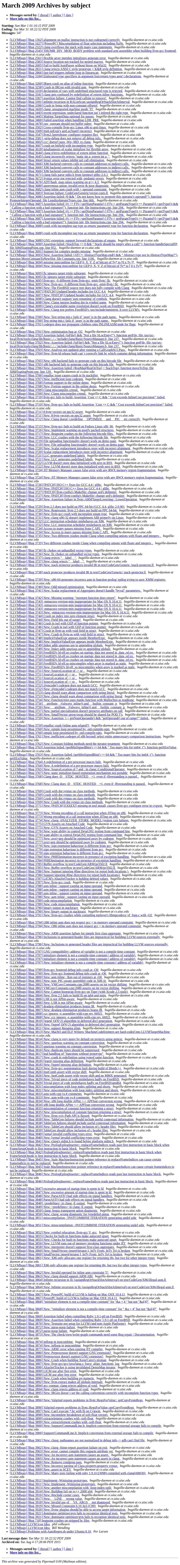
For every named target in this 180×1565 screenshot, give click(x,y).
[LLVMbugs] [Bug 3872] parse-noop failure (39, 1331)
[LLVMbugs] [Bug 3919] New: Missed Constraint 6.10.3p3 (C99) (53, 1506)
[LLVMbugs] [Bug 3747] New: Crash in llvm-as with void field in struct (57, 634)
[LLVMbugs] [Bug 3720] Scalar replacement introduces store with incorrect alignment (66, 452)
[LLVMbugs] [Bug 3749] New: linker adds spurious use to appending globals (60, 649)
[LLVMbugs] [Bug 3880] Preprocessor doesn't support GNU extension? (57, 1356)
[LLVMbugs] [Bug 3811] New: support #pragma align (45, 1028)
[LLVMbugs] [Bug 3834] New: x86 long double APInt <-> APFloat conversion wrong (66, 1101)
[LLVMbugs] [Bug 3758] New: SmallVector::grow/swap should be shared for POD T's (66, 714)
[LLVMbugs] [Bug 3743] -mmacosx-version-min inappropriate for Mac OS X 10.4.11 (66, 601)
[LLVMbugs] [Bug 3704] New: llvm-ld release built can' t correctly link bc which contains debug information (81, 353)
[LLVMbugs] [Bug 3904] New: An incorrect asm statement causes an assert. (60, 1455)
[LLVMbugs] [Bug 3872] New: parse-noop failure (43, 1327)
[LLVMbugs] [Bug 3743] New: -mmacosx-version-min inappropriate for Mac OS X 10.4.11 (70, 612)
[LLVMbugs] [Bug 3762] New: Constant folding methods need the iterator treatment (65, 743)
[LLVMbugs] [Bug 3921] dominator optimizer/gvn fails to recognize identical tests (64, 1513)
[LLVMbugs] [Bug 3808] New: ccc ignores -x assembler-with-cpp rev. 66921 (60, 1017)
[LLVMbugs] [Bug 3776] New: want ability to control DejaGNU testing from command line (70, 831)
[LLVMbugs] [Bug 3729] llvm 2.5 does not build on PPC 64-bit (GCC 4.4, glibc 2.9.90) (67, 506)
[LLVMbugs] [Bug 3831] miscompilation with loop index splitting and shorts (60, 1086)
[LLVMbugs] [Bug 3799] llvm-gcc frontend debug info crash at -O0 (54, 970)
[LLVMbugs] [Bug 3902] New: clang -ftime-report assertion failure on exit (59, 1447)
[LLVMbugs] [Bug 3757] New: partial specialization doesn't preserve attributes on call (66, 711)
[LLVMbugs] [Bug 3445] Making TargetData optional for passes (52, 116)
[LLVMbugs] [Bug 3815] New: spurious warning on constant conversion (57, 1042)
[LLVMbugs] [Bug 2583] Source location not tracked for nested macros (57, 61)
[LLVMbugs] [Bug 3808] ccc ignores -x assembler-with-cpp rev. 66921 (56, 1013)
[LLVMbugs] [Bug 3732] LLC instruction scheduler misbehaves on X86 (57, 521)
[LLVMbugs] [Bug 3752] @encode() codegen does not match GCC (54, 685)
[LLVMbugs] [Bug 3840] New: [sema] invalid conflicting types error (55, 1137)
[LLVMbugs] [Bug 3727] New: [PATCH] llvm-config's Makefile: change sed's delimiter (67, 495)
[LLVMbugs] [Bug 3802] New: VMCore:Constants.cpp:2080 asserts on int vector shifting (69, 984)
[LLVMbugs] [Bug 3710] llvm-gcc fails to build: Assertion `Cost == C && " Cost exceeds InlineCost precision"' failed (87, 397)
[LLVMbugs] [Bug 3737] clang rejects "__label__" (43, 557)
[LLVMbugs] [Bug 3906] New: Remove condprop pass (46, 1462)
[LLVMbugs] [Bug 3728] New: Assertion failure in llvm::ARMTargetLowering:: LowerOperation (74, 499)
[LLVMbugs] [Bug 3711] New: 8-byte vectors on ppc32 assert (51, 415)
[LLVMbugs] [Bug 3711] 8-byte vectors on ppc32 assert (47, 412)
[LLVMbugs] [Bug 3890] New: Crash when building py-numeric (52, 1378)
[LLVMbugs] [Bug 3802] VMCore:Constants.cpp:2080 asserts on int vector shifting (65, 988)
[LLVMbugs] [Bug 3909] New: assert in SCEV (41, 1469)
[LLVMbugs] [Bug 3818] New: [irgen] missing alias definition (51, 1064)
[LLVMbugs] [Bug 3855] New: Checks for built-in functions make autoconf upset (63, 1239)
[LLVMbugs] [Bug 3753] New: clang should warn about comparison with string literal (66, 696)
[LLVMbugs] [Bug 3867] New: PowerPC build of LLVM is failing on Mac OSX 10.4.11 (68, 1294)
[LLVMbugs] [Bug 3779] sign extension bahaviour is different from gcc (57, 849)
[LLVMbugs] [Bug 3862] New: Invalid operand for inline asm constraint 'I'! (59, 1272)
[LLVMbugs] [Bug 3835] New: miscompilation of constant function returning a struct (66, 1112)
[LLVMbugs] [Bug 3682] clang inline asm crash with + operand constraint (58, 189)
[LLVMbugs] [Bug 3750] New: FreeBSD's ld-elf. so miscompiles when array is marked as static (73, 667)
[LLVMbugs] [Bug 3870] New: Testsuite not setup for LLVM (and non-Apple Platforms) (68, 1323)
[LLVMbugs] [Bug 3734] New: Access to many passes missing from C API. (59, 532)
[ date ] (68, 15)
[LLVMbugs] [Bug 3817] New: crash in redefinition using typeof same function (62, 1057)
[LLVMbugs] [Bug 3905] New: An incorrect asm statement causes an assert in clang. (65, 1458)
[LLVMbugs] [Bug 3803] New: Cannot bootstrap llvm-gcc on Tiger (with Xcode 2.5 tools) (69, 991)
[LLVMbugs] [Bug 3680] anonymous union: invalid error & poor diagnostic (60, 185)
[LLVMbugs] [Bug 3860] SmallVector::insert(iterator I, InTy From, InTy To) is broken (66, 1254)
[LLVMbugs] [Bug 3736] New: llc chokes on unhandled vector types (55, 554)
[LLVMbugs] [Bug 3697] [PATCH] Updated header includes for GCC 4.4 (58, 291)
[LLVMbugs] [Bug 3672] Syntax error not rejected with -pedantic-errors (57, 178)
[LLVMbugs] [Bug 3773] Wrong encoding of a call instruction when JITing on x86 (64, 816)
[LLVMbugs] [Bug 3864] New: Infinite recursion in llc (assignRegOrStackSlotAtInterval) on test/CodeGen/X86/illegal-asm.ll (92, 1287)
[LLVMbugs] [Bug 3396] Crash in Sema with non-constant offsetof (54, 105)
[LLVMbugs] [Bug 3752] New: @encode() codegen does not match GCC (58, 689)
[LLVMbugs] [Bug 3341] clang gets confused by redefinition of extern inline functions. (67, 94)
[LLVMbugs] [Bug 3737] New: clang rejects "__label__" (47, 561)
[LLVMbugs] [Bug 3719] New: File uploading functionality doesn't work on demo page (67, 444)
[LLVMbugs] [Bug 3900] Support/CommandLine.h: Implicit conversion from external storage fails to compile (82, 1433)
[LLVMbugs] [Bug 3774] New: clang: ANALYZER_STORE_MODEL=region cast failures (69, 820)
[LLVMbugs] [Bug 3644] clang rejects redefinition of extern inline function (59, 153)
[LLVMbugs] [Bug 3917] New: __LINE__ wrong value (46, 1498)
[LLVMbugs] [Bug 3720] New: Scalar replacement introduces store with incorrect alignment (70, 448)
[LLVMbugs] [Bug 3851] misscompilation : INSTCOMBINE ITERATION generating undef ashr (73, 1218)
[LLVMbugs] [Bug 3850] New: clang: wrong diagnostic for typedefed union (60, 1214)
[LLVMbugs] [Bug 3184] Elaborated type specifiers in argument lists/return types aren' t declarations (76, 76)
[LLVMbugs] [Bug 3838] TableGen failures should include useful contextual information (68, 1123)
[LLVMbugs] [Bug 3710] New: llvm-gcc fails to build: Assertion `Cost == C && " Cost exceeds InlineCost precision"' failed (91, 404)
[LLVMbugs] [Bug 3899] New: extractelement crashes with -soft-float (56, 1422)
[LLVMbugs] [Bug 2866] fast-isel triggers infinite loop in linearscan (54, 72)
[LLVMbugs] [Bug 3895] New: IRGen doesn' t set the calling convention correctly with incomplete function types (84, 1393)
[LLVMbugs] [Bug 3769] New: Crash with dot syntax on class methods (56, 802)
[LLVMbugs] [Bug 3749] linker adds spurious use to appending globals (56, 645)
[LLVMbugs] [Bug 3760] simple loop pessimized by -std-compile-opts (56, 732)
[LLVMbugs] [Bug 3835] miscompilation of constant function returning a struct (62, 1108)
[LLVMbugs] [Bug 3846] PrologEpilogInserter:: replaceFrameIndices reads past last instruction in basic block (82, 1181)
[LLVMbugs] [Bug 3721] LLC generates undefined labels (48, 455)
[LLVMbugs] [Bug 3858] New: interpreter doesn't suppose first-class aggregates (62, 1247)
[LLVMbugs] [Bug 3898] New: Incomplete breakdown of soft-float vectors (59, 1414)
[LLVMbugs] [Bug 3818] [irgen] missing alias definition (47, 1061)
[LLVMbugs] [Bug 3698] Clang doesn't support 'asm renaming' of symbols (59, 298)
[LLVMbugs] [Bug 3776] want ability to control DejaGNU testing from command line (66, 835)
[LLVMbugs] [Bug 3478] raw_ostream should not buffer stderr (51, 123)
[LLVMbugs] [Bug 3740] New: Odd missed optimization (47, 587)
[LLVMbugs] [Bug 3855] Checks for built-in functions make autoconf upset (59, 1236)
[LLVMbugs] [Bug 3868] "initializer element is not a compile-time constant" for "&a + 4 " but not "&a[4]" (79, 1301)
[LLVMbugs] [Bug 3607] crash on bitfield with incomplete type (52, 145)
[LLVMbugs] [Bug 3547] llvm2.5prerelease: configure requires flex (54, 134)
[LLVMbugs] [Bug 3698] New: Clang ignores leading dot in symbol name (58, 302)
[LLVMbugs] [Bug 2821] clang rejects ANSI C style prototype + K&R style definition (66, 69)
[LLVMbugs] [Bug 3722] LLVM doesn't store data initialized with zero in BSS (61, 463)
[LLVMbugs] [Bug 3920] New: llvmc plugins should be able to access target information (68, 1509)
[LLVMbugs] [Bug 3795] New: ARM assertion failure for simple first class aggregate (66, 933)
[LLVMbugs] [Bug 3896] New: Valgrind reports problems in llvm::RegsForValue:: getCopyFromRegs (76, 1400)
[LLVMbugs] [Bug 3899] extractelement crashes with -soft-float (52, 1418)
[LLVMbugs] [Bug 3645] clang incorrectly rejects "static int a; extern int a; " (60, 156)
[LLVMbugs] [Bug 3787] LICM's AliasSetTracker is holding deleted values (59, 878)
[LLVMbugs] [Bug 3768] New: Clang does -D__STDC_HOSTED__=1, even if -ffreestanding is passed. (78, 784)
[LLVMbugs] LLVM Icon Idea (30, 1524)
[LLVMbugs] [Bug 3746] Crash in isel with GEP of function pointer (54, 623)
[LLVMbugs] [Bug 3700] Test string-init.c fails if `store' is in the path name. (60, 320)
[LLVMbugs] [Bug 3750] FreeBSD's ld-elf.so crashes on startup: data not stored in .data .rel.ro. (72, 652)
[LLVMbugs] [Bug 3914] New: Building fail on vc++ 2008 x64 (51, 1491)
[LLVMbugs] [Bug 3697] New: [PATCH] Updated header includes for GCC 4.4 (62, 295)
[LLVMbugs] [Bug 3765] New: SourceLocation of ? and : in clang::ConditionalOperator (67, 769)
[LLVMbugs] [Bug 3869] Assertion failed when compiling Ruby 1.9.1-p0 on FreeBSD (66, 1316)
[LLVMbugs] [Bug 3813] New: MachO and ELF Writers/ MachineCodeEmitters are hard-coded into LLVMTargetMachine (90, 1032)
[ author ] (57, 15)
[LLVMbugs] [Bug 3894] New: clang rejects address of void (49, 1389)
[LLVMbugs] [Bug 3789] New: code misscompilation (45, 904)
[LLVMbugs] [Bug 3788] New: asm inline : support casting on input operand (60, 897)
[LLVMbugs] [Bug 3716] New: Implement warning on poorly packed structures (62, 430)
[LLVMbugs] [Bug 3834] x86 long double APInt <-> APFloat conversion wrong (62, 1104)
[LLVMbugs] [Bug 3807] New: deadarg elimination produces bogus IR (56, 1010)
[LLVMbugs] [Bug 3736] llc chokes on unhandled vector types (51, 550)
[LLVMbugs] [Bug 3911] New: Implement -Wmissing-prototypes (53, 1484)
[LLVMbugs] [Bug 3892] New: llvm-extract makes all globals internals (56, 1382)
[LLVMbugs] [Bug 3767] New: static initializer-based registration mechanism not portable (69, 773)
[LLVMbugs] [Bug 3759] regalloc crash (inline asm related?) (50, 725)
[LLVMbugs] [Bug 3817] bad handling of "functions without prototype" (57, 1053)
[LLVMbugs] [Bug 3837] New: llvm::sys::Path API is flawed (50, 1115)
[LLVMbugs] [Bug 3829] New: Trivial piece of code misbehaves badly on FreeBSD (65, 1079)
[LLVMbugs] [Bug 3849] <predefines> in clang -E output (48, 1203)
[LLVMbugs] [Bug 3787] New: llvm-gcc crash (40, 882)
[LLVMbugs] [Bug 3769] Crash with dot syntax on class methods (53, 791)
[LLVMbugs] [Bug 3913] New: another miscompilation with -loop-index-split (61, 1487)
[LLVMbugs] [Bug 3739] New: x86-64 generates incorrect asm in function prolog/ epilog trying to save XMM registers (88, 579)
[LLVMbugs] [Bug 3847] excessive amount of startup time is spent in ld (57, 1188)
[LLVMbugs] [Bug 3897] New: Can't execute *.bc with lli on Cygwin (55, 1411)
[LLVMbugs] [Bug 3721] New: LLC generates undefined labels (52, 459)
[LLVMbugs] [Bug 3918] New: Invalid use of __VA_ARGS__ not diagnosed (60, 1502)
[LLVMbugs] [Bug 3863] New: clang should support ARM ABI (51, 1276)
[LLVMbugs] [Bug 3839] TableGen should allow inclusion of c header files (59, 1130)
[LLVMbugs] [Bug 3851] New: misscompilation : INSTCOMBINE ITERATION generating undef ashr (77, 1225)
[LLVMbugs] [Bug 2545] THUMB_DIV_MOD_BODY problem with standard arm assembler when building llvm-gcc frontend (93, 50)
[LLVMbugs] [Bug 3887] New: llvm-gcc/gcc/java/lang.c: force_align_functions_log (65, 1363)
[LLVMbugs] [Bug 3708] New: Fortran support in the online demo (53, 386)
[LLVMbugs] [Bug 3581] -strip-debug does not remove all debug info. (56, 138)
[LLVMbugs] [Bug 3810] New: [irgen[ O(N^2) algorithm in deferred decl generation (65, 1024)
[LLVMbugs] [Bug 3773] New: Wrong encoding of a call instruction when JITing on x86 (68, 813)
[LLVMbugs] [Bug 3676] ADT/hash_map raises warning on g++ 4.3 (54, 182)
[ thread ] (44, 15)
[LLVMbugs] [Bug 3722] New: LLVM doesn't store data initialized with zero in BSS (65, 466)
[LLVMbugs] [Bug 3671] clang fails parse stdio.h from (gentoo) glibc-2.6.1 (59, 174)
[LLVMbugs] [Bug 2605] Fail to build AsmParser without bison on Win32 (58, 65)
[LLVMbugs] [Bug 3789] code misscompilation (41, 900)
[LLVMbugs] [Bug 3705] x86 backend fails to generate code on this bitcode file (62, 364)
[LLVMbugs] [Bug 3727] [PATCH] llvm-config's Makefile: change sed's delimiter (63, 492)
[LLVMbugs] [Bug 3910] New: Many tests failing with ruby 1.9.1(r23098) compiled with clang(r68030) (78, 1473)
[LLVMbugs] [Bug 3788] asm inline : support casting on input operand (56, 886)
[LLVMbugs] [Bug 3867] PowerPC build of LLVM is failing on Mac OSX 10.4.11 (64, 1298)
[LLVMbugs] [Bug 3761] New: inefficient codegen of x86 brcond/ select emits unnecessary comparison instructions (86, 736)
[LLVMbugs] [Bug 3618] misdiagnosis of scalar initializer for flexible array (59, 149)
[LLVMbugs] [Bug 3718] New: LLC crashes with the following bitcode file (59, 437)
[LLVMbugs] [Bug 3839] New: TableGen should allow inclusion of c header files (63, 1126)
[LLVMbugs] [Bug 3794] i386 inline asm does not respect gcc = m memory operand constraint (72, 922)
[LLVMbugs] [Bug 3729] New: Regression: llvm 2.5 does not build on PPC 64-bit (63, 510)
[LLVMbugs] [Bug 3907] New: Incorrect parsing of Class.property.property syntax (64, 1466)
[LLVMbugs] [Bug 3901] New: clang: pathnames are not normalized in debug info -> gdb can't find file (77, 1440)
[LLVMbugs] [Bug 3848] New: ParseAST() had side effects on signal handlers (61, 1196)
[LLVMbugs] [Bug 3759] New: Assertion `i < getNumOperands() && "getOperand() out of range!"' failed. (80, 718)
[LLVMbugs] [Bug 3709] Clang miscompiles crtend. (44, 390)
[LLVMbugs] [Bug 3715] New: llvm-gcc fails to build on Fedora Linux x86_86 (62, 426)
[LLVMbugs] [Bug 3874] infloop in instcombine (42, 1342)
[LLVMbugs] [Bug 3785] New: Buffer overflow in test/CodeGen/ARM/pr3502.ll (63, 867)
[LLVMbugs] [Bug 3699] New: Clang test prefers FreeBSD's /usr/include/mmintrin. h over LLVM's (75, 309)
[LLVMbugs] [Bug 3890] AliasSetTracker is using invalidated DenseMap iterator (63, 1367)
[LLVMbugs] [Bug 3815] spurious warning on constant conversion (53, 1046)
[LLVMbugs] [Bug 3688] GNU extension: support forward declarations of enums (63, 240)
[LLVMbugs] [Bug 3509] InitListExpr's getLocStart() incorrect (51, 131)
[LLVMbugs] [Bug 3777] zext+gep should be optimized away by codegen (58, 842)
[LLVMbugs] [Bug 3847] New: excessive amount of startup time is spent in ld (61, 1192)
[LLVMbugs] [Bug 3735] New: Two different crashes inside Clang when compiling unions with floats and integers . (85, 536)
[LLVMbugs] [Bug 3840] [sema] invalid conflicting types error (51, 1134)
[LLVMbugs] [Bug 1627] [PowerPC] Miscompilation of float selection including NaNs (67, 43)
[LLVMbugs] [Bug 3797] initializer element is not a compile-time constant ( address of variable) (73, 955)
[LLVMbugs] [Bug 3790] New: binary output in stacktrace (48, 911)
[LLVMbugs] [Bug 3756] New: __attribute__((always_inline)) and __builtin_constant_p (67, 707)
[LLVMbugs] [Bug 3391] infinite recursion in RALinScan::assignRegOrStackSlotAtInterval (70, 102)
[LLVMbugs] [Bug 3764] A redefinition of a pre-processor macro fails (56, 762)
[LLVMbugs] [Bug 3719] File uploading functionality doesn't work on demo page (63, 441)
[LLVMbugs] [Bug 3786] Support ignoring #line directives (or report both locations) (65, 875)
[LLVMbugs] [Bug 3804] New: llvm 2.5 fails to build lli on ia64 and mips (58, 995)
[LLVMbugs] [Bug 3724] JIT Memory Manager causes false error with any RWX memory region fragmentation (83, 470)
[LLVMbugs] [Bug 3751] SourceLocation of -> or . (43, 674)
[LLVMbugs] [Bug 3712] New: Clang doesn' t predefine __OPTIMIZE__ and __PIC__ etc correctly (75, 419)
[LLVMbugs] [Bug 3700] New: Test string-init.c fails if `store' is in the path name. (63, 317)
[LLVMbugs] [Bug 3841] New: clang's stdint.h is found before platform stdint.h (62, 1141)
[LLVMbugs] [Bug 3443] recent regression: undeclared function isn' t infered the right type (69, 112)
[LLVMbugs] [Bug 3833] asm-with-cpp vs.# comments (46, 1094)
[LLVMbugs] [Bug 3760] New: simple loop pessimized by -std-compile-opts (60, 729)
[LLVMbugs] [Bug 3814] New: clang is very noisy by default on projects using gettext (66, 1039)
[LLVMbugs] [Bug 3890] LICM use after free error (43, 1371)
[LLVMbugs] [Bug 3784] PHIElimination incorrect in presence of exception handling (66, 860)
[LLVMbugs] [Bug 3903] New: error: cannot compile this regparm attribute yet (62, 1451)
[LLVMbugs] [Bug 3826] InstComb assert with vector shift (48, 1072)
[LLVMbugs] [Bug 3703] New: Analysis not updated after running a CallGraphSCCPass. (68, 350)
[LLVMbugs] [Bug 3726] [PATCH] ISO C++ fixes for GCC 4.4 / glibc (56, 484)
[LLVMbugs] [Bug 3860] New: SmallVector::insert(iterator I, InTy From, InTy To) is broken (70, 1250)
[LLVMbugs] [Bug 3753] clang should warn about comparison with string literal (62, 692)
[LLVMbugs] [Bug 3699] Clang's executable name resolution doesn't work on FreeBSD (67, 306)
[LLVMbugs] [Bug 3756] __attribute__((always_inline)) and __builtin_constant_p (64, 703)
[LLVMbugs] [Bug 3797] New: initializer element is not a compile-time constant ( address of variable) (77, 962)
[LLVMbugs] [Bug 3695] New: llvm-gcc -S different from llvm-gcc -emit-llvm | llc (64, 284)
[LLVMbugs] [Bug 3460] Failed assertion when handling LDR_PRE (55, 120)
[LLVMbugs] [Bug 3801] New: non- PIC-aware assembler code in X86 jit (58, 980)
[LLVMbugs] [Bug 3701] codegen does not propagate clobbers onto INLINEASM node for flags (73, 324)
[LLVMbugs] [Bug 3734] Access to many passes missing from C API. (55, 528)
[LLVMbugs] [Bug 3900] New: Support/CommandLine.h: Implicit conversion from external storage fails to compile (86, 1425)
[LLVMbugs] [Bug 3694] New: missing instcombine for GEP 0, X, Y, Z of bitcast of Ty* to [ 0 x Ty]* (76, 266)
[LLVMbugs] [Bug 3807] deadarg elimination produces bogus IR (52, 1006)
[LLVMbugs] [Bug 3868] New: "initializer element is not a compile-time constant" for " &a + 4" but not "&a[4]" (83, 1309)
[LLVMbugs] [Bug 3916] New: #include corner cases (45, 1495)
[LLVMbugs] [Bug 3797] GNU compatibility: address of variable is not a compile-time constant (73, 951)
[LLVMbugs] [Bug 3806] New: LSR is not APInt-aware (46, 1002)
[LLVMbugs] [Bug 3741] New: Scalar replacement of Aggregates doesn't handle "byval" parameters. (76, 590)
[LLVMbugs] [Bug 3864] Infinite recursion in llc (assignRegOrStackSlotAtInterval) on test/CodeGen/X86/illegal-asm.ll (88, 1280)
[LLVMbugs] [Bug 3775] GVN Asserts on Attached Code (48, 824)
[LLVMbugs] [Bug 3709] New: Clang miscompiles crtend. (48, 393)
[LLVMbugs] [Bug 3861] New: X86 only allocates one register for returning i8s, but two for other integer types (82, 1258)
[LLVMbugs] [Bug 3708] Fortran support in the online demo (49, 382)
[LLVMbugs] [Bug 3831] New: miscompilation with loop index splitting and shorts (64, 1090)
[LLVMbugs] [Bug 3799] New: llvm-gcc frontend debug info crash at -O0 (58, 973)
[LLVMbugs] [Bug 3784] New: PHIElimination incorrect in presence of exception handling (70, 856)
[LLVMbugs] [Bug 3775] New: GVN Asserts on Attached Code (51, 827)
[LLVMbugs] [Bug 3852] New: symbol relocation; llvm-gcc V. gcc (54, 1232)
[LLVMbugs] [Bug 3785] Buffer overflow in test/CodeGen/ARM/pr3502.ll (59, 864)
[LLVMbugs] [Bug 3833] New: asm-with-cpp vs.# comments (50, 1097)
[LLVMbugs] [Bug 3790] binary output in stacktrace (44, 908)
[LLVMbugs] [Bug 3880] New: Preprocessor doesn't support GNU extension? (61, 1352)
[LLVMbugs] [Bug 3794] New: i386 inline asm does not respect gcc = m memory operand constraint (76, 926)
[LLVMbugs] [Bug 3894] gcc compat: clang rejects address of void (54, 1385)
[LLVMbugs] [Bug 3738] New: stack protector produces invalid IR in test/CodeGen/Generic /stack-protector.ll (82, 565)
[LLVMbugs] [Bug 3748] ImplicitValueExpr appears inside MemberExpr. (58, 638)
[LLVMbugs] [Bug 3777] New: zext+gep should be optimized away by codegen (62, 838)
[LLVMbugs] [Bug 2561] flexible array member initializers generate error (58, 58)
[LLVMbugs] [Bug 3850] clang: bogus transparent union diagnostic (54, 1210)
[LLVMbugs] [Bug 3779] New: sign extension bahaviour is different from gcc (61, 846)
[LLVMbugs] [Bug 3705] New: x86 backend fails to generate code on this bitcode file (66, 360)
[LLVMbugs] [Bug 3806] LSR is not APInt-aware (42, 999)
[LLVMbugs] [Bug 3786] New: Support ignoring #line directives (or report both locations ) (69, 871)
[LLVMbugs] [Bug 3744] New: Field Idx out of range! (46, 619)
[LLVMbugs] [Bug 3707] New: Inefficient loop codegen (47, 379)
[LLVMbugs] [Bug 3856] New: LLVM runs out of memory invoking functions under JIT (68, 1243)
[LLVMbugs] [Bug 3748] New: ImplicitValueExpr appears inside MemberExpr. (62, 641)
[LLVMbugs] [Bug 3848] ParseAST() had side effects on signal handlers (57, 1199)
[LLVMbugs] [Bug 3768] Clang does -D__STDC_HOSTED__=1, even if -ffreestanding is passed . (74, 776)
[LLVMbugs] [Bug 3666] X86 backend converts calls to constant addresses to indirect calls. (70, 164)
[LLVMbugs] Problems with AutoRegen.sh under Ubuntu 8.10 (51, 1531)
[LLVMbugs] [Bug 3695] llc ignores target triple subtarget (48, 273)
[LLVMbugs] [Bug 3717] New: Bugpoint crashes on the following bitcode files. (62, 433)
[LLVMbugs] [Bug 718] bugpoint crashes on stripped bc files (50, 1520)
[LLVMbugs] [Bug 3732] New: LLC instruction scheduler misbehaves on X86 (61, 525)
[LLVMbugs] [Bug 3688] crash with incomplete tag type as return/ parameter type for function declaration (79, 226)
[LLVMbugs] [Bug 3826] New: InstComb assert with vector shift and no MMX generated (68, 1075)
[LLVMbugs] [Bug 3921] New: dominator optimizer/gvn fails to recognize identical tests (68, 1517)
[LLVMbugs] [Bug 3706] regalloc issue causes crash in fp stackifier (54, 375)
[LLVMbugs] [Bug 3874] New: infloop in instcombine (46, 1345)
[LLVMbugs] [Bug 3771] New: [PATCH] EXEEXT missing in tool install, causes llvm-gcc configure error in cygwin (86, 805)
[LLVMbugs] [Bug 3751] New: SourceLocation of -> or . (47, 670)
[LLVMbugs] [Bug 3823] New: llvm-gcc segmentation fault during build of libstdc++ (66, 1068)
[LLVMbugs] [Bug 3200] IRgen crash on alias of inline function (52, 83)
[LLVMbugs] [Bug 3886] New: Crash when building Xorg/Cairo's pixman (58, 1360)
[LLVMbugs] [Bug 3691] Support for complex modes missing (50, 251)
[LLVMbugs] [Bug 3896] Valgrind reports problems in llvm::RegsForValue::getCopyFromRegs (72, 1407)
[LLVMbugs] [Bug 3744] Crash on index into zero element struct (52, 616)
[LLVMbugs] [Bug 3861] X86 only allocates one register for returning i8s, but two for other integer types (79, 1265)
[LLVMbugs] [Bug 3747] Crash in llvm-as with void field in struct (53, 630)
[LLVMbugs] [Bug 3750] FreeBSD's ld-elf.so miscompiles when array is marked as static (68, 663)
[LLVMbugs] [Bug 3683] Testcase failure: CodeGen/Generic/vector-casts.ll (59, 193)
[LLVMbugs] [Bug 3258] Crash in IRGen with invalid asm (48, 87)
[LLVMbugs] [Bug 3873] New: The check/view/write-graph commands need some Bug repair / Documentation (82, 1334)
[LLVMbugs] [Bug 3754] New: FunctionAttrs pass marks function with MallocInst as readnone (72, 700)
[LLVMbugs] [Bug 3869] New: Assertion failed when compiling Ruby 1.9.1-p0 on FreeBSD (70, 1320)
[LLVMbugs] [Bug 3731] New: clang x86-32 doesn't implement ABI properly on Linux (67, 517)
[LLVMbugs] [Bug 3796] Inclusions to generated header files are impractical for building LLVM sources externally (85, 937)
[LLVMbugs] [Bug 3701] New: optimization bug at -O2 (46, 331)
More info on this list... (25, 18)
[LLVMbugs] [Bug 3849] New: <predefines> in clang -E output (52, 1207)
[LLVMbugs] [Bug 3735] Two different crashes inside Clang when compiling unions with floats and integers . (81, 543)
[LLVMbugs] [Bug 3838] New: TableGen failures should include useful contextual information (72, 1119)
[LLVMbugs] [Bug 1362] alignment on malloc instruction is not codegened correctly (65, 40)
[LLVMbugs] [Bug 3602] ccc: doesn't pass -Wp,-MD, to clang (51, 142)
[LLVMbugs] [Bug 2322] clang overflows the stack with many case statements (61, 47)
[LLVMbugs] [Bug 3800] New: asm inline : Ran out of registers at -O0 (56, 977)
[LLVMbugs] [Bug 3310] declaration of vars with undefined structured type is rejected (66, 91)
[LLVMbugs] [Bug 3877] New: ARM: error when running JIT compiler (56, 1349)
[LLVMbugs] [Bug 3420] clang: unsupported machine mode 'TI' (52, 109)
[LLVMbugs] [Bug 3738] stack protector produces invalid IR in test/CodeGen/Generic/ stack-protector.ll (78, 572)
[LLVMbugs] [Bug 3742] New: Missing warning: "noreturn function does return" (63, 598)
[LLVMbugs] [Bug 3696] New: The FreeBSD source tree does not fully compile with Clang (70, 288)
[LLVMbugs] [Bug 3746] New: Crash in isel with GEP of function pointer (58, 627)
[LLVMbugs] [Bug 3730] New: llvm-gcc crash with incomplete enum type (59, 514)
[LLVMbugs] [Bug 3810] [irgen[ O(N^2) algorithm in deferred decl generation (61, 1021)
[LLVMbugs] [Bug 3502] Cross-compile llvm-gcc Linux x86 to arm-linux (58, 127)
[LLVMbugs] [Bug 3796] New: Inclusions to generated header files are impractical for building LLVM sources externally (89, 944)
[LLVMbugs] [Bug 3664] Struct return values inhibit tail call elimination (57, 160)
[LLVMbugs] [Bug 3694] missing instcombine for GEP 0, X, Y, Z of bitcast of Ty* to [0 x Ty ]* (72, 262)
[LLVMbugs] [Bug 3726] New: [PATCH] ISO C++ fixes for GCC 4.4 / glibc (60, 488)
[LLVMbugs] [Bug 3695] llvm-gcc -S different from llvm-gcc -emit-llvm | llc (60, 280)
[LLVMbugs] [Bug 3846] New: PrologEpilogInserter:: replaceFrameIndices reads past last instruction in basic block (86, 1174)
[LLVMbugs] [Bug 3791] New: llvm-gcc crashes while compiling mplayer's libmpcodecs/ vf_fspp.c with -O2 (81, 915)
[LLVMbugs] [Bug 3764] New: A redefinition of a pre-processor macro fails (60, 765)
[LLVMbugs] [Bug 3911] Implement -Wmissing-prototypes (49, 1480)
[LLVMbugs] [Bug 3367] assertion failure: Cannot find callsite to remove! (58, 98)
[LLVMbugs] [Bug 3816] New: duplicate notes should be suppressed (55, 1050)
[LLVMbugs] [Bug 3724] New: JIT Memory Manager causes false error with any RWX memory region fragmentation (87, 477)
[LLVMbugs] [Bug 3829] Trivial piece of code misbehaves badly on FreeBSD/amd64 (66, 1083)
